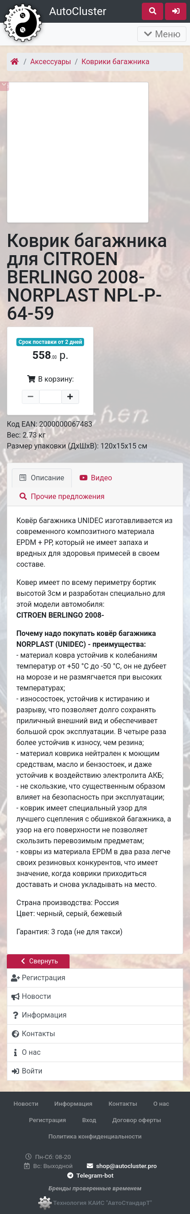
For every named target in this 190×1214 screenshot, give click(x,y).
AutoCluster (77, 11)
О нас (161, 1103)
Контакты (123, 1103)
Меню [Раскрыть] (161, 34)
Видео (96, 478)
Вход (89, 1119)
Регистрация (47, 1119)
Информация (74, 1103)
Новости (26, 1103)
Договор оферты (136, 1119)
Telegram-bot (89, 1175)
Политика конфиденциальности (94, 1136)
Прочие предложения (62, 496)
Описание (42, 478)
